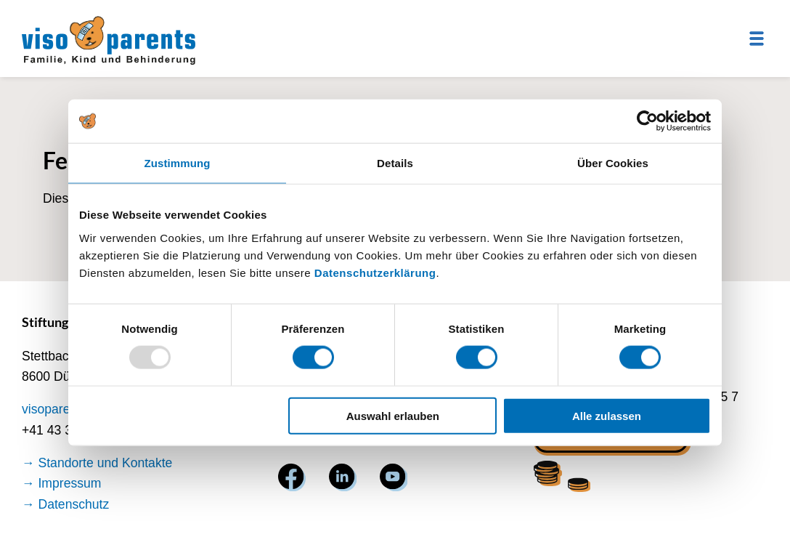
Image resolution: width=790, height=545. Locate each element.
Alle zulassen (606, 415)
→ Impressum (62, 483)
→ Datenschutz (65, 504)
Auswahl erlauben (392, 415)
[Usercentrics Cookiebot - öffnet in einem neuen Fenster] (647, 121)
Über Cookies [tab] (612, 163)
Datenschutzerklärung (375, 272)
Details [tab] (395, 163)
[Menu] (756, 38)
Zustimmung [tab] (177, 163)
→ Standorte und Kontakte (97, 463)
